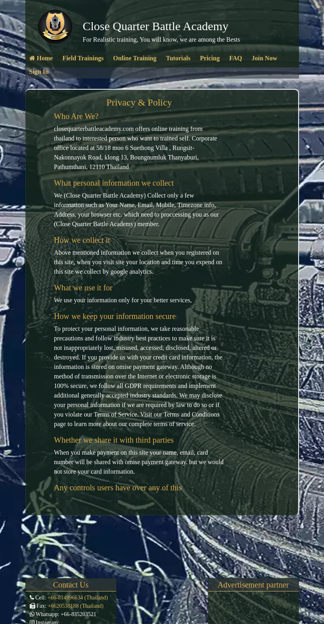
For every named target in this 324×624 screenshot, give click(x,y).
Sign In (39, 71)
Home (41, 58)
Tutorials (178, 58)
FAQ (235, 58)
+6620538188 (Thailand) (75, 606)
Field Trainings (83, 58)
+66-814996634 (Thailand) (77, 598)
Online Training (134, 58)
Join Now (264, 58)
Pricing (210, 58)
